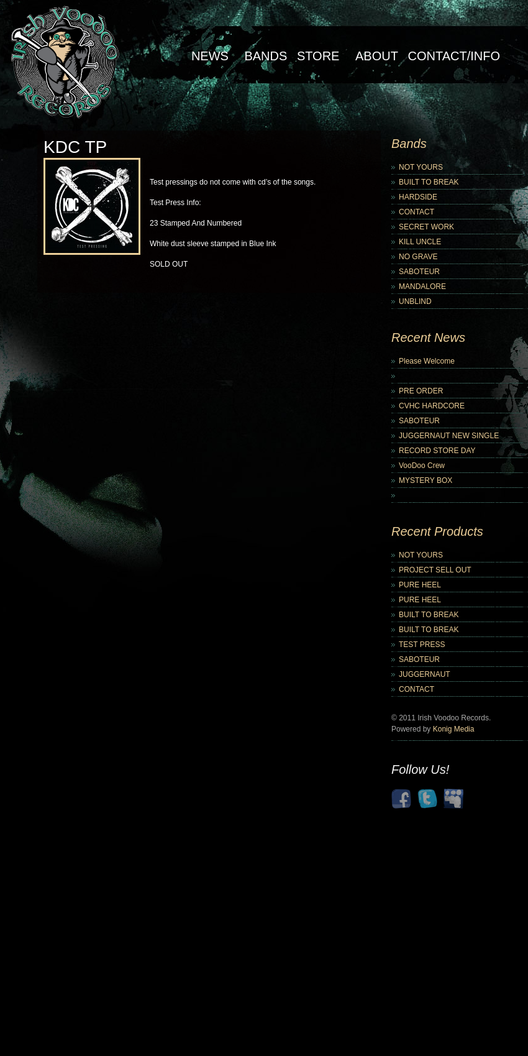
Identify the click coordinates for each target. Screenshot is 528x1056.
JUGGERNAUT (424, 674)
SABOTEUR (419, 271)
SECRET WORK (426, 227)
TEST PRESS (422, 644)
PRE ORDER (421, 391)
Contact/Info (453, 56)
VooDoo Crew (422, 465)
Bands (265, 56)
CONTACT (416, 212)
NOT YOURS (421, 167)
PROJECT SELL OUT (435, 570)
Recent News (428, 337)
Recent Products (437, 531)
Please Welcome (427, 361)
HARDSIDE (418, 197)
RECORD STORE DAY (437, 450)
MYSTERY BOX (425, 480)
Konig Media (454, 729)
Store (318, 56)
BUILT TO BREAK (428, 182)
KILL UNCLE (420, 241)
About (376, 56)
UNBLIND (415, 301)
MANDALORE (422, 286)
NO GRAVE (418, 256)
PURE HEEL (420, 585)
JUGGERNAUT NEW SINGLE (449, 435)
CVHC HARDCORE (432, 406)
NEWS (210, 56)
